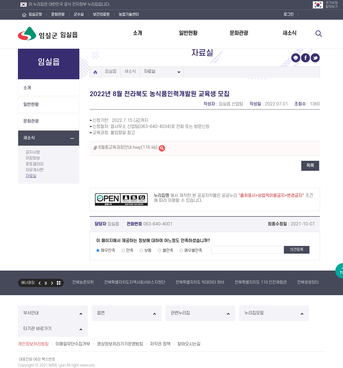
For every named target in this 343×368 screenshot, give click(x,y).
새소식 (289, 33)
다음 (52, 283)
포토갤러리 (35, 164)
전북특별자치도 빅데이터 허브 (200, 282)
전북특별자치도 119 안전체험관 (261, 282)
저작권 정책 (160, 328)
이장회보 (33, 158)
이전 (39, 283)
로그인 (289, 14)
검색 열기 (319, 33)
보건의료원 (101, 14)
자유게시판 (35, 170)
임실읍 (110, 71)
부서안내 (47, 313)
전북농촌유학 (83, 282)
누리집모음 (234, 313)
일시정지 (45, 283)
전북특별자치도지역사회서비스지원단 (134, 282)
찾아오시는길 (188, 328)
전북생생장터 (308, 282)
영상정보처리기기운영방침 (120, 328)
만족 (129, 250)
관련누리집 (171, 313)
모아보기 (58, 283)
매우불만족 (193, 250)
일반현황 (188, 33)
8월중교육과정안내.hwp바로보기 (162, 148)
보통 (148, 250)
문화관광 (58, 14)
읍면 (109, 313)
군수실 (79, 14)
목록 (310, 165)
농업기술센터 (129, 14)
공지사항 (33, 152)
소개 (137, 33)
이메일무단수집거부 (73, 328)
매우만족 (108, 250)
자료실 (31, 176)
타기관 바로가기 (296, 313)
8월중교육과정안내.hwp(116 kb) (127, 147)
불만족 (168, 250)
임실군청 (35, 14)
